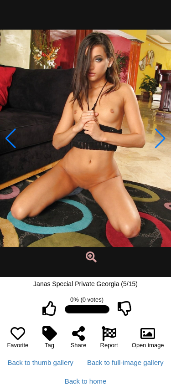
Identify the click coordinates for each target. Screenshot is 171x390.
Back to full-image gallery (125, 362)
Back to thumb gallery (40, 362)
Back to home (86, 381)
